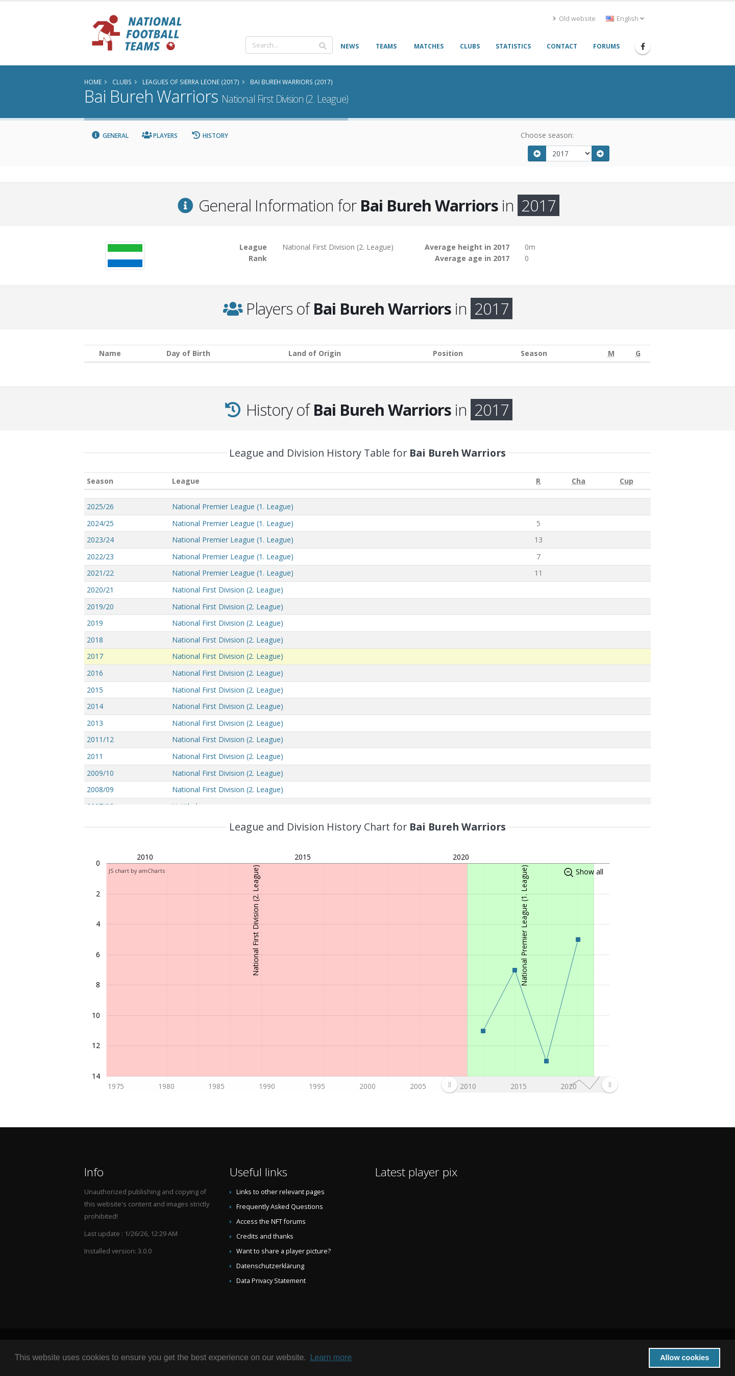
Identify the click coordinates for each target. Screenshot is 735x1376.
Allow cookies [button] (684, 1358)
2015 (95, 690)
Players (160, 135)
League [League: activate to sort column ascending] (186, 481)
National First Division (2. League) (227, 590)
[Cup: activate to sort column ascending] (627, 480)
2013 (95, 723)
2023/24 (100, 539)
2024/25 (100, 523)
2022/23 (100, 556)
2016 (95, 673)
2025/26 (100, 506)
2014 (95, 706)
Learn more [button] (331, 1357)
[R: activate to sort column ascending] (538, 480)
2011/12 (100, 739)
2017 (95, 656)
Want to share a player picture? (283, 1251)
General (110, 135)
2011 (95, 756)
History (209, 135)
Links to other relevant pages (280, 1192)
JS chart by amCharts (137, 870)
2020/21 (100, 590)
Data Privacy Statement (271, 1280)
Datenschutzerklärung (270, 1266)
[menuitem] (529, 1084)
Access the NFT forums (271, 1221)
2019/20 (100, 606)
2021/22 (100, 573)
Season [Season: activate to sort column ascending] (100, 481)
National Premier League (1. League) (232, 506)
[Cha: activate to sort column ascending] (578, 480)
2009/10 (100, 773)
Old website (574, 18)
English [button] (625, 18)
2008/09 (100, 789)
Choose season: (547, 135)
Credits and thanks (264, 1236)
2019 (95, 623)
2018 (95, 640)
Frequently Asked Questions (279, 1206)
